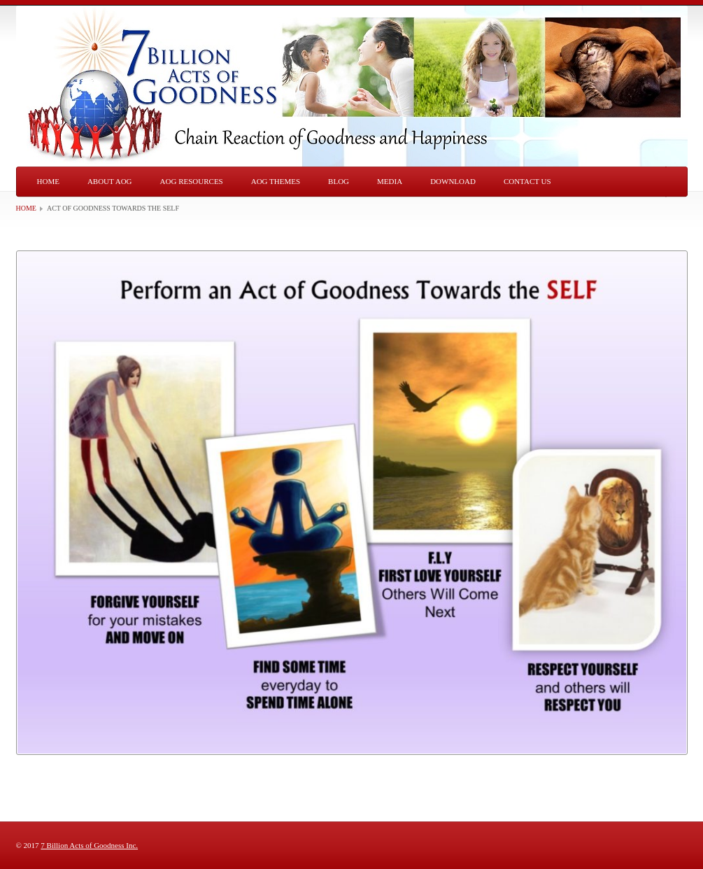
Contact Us (527, 181)
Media (389, 181)
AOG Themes (275, 181)
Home (48, 181)
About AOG (109, 181)
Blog (338, 181)
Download (453, 181)
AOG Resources (191, 181)
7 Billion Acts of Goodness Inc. (89, 845)
